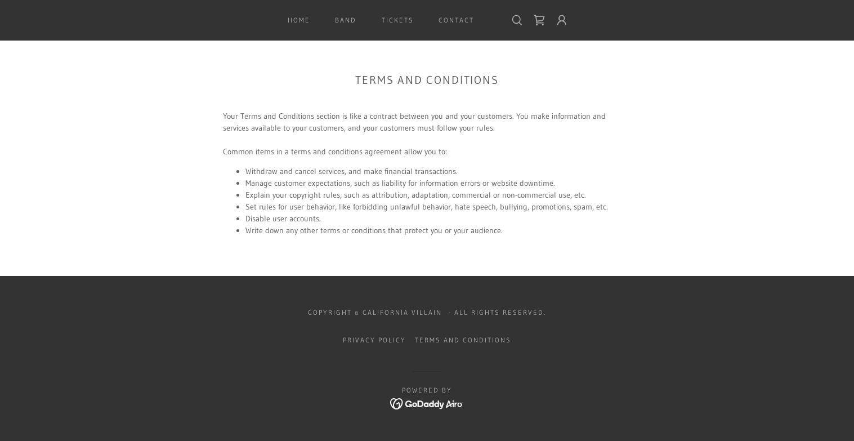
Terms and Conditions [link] (463, 340)
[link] (539, 20)
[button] (562, 20)
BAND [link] (345, 20)
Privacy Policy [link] (374, 340)
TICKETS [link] (398, 20)
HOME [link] (299, 20)
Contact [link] (456, 20)
